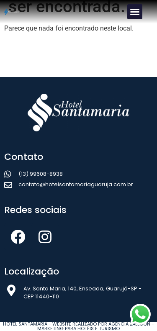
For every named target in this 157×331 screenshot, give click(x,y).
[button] (134, 11)
